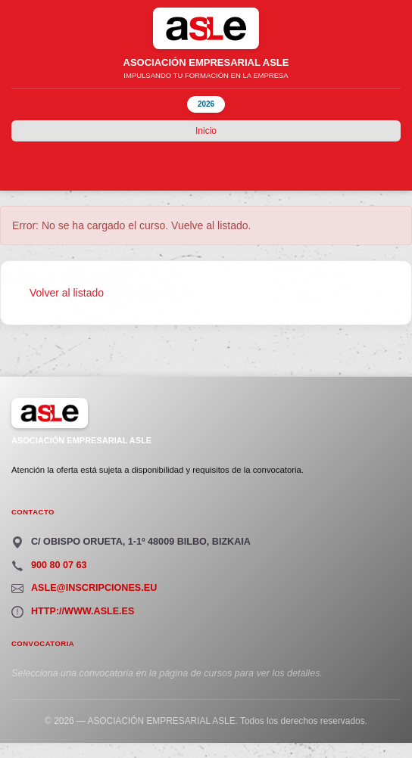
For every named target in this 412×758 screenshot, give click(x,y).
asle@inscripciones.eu (94, 587)
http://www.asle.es (82, 611)
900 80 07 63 (59, 565)
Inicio (206, 131)
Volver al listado (67, 293)
